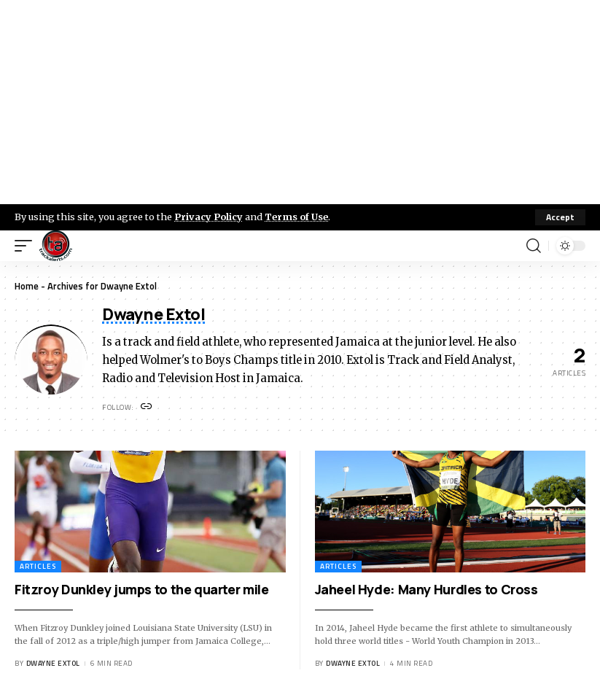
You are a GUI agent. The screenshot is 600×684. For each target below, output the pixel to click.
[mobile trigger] (27, 245)
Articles (38, 566)
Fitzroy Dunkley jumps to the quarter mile (141, 589)
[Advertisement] (300, 102)
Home (27, 286)
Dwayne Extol (53, 663)
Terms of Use (296, 216)
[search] (534, 245)
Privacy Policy (208, 216)
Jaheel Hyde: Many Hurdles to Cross (426, 589)
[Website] (147, 407)
